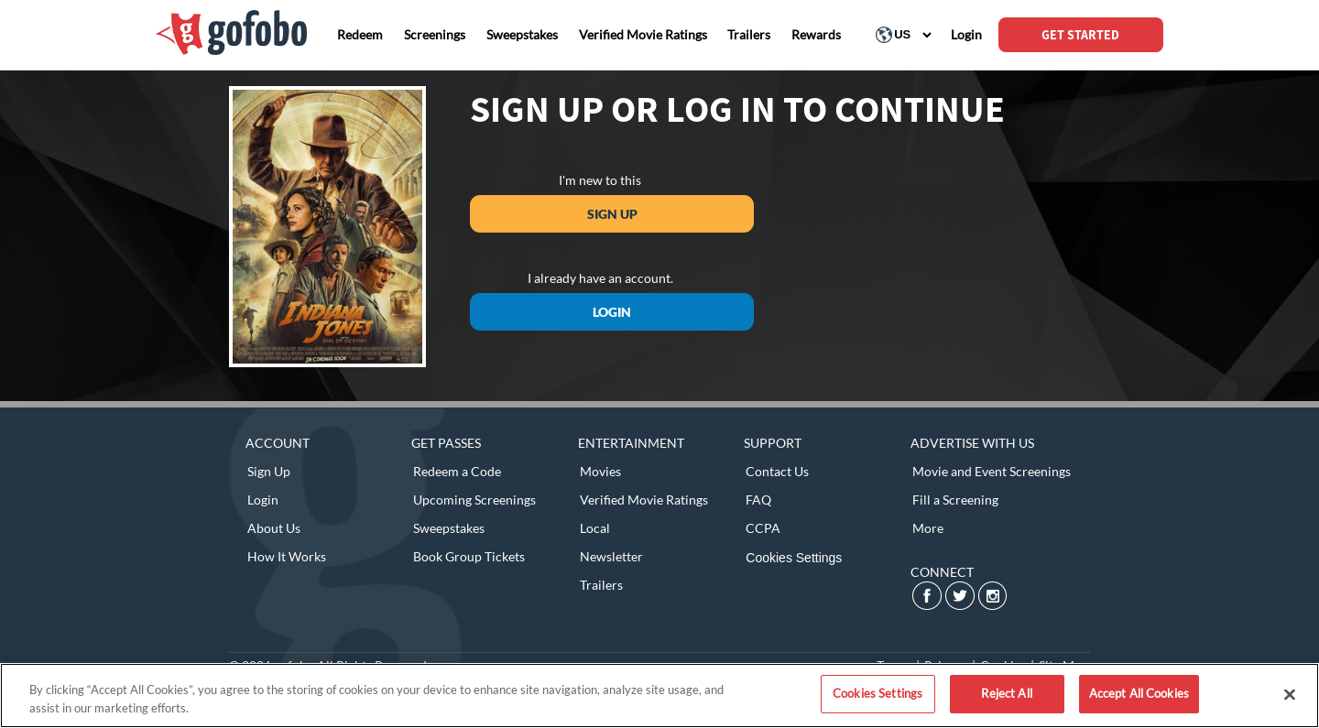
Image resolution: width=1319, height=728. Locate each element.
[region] (659, 695)
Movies (600, 471)
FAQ (758, 499)
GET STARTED (1080, 35)
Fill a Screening (955, 499)
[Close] (1290, 694)
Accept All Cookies (1139, 693)
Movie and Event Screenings (991, 471)
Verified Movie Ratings (644, 499)
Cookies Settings (794, 557)
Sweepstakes (449, 528)
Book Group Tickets (469, 556)
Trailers (601, 584)
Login (612, 312)
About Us (273, 528)
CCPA (763, 528)
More (927, 528)
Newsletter (611, 556)
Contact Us (777, 471)
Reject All (1006, 693)
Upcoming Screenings (474, 499)
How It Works (286, 556)
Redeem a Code (457, 471)
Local (595, 528)
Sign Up (612, 214)
